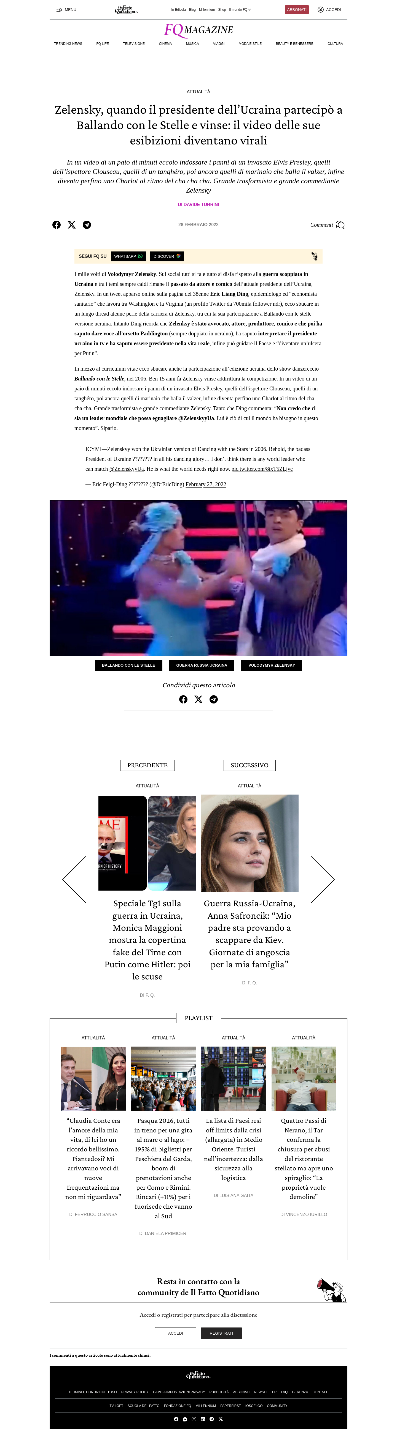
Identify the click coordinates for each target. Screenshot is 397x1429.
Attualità (198, 91)
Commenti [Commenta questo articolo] (327, 225)
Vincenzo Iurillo (306, 1211)
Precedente (147, 765)
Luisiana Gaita (236, 1192)
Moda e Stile (250, 44)
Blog (192, 9)
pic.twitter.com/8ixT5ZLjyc (262, 469)
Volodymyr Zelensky (271, 665)
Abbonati (297, 9)
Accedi (175, 1329)
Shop (222, 9)
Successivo (250, 765)
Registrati (221, 1329)
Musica (192, 44)
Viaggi (218, 44)
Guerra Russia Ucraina (201, 665)
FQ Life (102, 44)
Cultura (335, 44)
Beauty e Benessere (294, 44)
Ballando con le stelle (128, 665)
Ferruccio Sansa (96, 1211)
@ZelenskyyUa (126, 469)
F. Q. (150, 993)
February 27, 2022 (206, 484)
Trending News (68, 44)
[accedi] (329, 9)
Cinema (165, 44)
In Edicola (178, 9)
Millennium (207, 9)
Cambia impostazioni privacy (179, 1388)
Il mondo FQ (240, 9)
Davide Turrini (201, 204)
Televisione (134, 44)
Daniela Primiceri (166, 1230)
